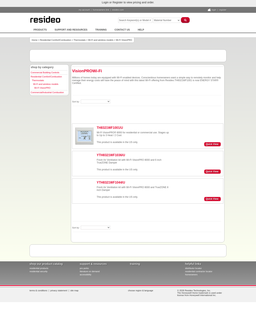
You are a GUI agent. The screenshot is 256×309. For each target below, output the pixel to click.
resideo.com (118, 10)
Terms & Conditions (38, 290)
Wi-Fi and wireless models (100, 40)
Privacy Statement (58, 290)
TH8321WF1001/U (110, 127)
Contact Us (122, 29)
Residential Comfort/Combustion (55, 40)
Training (101, 29)
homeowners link (101, 10)
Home (34, 40)
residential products (39, 268)
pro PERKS (84, 268)
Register (222, 10)
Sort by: (76, 101)
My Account (84, 10)
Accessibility (85, 274)
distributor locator (193, 268)
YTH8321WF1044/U (111, 182)
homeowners (191, 274)
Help (141, 29)
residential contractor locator (198, 271)
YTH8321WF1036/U (111, 155)
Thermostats (80, 40)
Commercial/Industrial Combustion (47, 92)
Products (40, 29)
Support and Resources (71, 29)
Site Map (74, 290)
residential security (38, 271)
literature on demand (90, 271)
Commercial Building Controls (45, 72)
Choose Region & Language (140, 290)
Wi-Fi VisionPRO (42, 88)
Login (214, 10)
